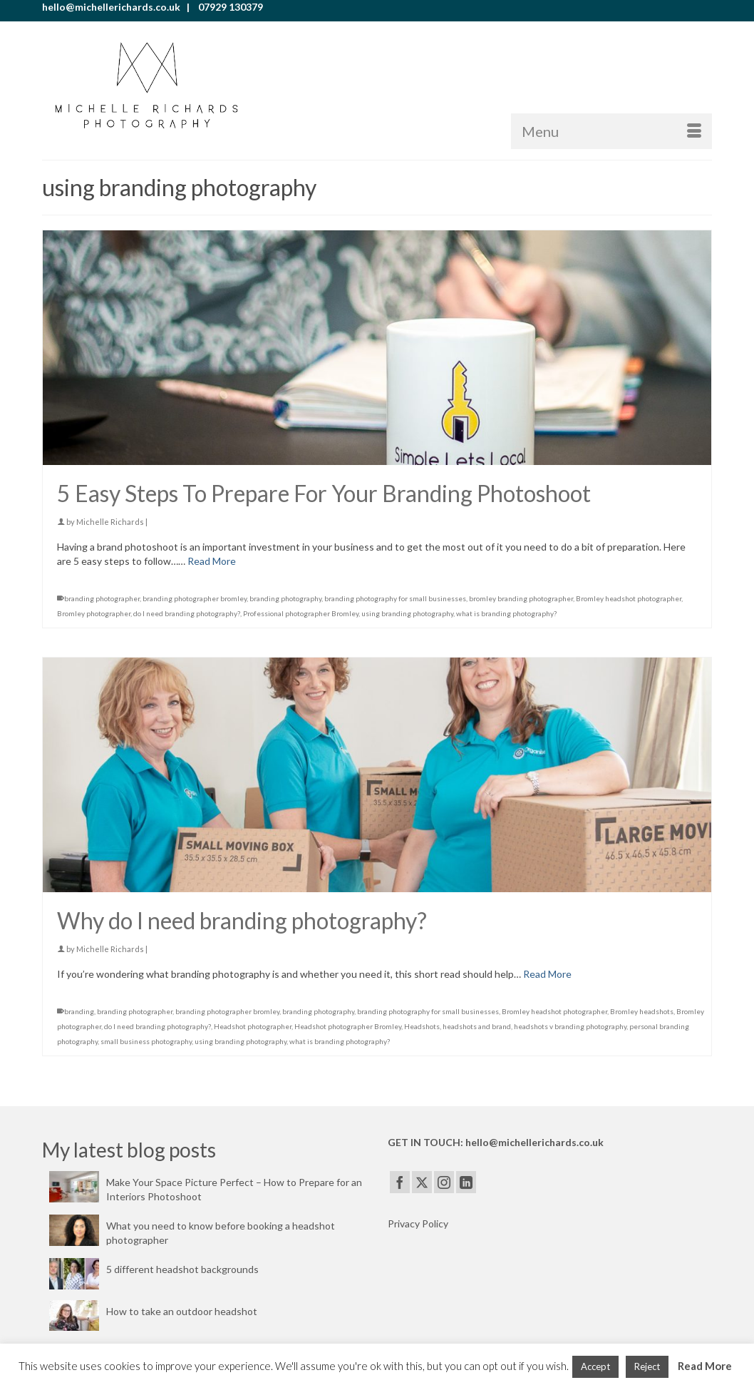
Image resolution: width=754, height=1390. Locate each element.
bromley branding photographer (521, 598)
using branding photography (407, 613)
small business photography (146, 1041)
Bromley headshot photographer (628, 598)
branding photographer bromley (195, 598)
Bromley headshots (641, 1011)
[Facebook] (400, 1182)
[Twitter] (422, 1182)
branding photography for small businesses (395, 598)
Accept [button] (595, 1366)
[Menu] (611, 131)
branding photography (285, 598)
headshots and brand (477, 1026)
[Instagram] (444, 1182)
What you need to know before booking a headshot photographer (220, 1233)
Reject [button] (647, 1366)
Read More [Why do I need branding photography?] (547, 974)
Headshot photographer (252, 1026)
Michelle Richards (110, 521)
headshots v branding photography (570, 1026)
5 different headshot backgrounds (182, 1269)
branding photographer (102, 598)
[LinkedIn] (466, 1182)
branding (79, 1011)
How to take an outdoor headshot (181, 1311)
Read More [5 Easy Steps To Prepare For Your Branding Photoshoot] (211, 561)
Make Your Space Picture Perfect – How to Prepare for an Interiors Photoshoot (234, 1189)
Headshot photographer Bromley (347, 1026)
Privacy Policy (418, 1223)
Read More (705, 1365)
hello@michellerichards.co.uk (534, 1142)
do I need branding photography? (186, 613)
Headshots (422, 1026)
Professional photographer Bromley (300, 613)
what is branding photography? (506, 613)
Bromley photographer (93, 613)
